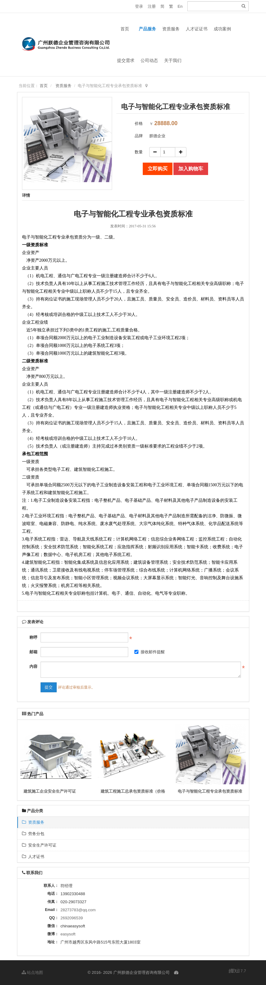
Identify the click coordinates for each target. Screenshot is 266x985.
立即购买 (158, 168)
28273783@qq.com (78, 910)
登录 (139, 6)
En (180, 6)
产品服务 (147, 28)
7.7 (237, 971)
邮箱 (33, 652)
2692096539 (71, 918)
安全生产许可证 (39, 845)
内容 (33, 666)
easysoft (67, 934)
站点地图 (32, 972)
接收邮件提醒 (149, 652)
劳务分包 (33, 833)
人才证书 (33, 856)
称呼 (33, 637)
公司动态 (149, 60)
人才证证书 (196, 28)
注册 (152, 6)
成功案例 (222, 28)
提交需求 (125, 60)
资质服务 (171, 28)
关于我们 (172, 60)
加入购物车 (190, 168)
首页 (124, 28)
